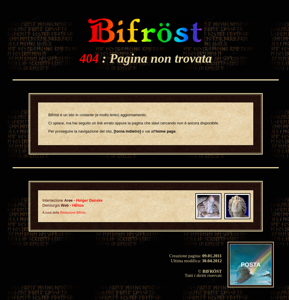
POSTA (250, 264)
